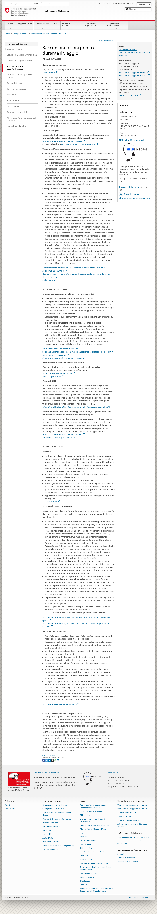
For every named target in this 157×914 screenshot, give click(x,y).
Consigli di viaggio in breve (53, 809)
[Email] (58, 760)
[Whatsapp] (55, 760)
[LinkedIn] (49, 760)
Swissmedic (49, 280)
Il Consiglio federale (17, 4)
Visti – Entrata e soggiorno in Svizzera (132, 805)
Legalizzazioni (86, 833)
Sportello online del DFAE (46, 772)
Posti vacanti (10, 809)
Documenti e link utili (50, 842)
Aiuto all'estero (48, 838)
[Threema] (52, 760)
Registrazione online (130, 95)
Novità (7, 805)
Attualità (10, 26)
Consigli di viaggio (43, 26)
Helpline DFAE (114, 772)
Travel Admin (49, 72)
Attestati (83, 837)
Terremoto (46, 830)
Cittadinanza (85, 881)
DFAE (36, 4)
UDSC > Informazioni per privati (58, 373)
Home (7, 34)
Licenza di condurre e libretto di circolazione (92, 820)
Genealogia (84, 856)
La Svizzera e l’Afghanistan (94, 26)
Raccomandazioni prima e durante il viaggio (56, 814)
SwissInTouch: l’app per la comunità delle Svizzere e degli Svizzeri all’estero (96, 890)
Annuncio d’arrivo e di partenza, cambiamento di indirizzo (93, 806)
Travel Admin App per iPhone (134, 72)
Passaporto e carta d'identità (91, 811)
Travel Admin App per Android (134, 75)
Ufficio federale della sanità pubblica (60, 704)
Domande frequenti (50, 823)
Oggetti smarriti (86, 844)
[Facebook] (43, 760)
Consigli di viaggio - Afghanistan (55, 805)
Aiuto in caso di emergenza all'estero (94, 825)
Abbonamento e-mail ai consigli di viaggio (59, 846)
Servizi (56, 26)
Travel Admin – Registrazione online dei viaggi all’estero (95, 868)
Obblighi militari (86, 848)
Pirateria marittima (128, 49)
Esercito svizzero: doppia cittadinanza (61, 437)
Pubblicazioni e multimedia (128, 862)
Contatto (123, 105)
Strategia (120, 854)
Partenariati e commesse (126, 858)
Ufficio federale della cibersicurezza (60, 348)
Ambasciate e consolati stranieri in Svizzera (63, 141)
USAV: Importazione (53, 376)
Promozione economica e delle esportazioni (129, 842)
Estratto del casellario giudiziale (92, 852)
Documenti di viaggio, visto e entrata (79, 144)
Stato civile (84, 885)
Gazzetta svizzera (87, 877)
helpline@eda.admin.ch (133, 140)
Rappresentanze (24, 26)
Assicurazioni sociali (88, 841)
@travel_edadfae (131, 194)
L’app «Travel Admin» (50, 849)
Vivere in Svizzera (124, 817)
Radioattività (47, 834)
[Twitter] (46, 760)
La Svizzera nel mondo (56, 4)
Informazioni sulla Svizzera (128, 820)
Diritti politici (85, 815)
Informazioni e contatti (126, 813)
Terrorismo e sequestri (51, 827)
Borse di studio (86, 860)
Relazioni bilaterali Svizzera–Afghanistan (133, 837)
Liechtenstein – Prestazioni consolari (94, 863)
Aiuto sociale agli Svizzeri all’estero (93, 829)
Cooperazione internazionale (116, 26)
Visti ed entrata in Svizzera (72, 26)
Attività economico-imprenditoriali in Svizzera (132, 825)
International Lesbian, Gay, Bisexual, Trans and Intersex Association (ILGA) (77, 407)
